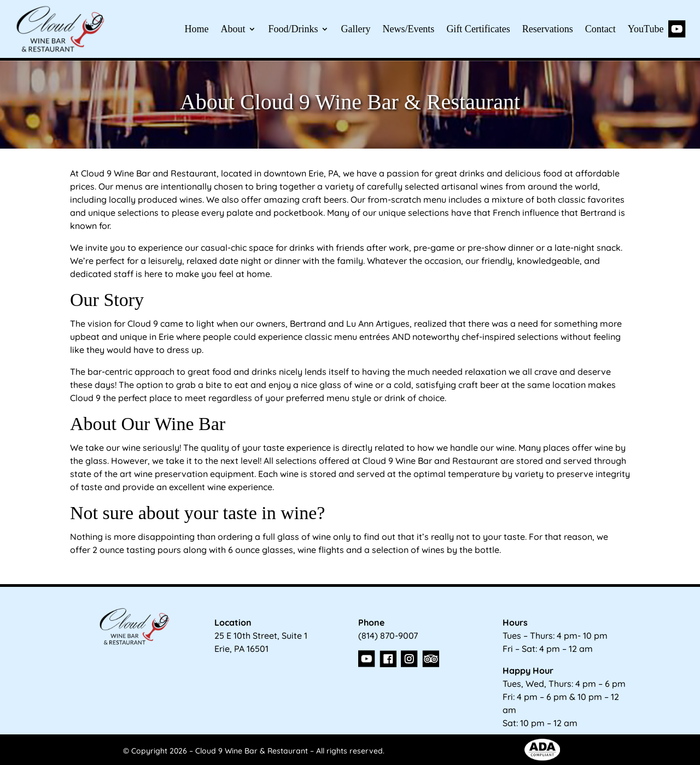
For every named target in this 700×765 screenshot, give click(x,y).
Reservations (547, 28)
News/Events (408, 28)
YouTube (657, 29)
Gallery (355, 28)
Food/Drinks (293, 28)
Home (196, 28)
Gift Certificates (478, 28)
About (232, 28)
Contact (600, 28)
